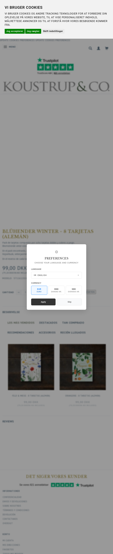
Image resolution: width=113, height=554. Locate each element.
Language (36, 269)
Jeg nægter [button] (33, 31)
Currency (36, 283)
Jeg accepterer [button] (14, 31)
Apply (43, 302)
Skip (69, 302)
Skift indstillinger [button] (53, 31)
